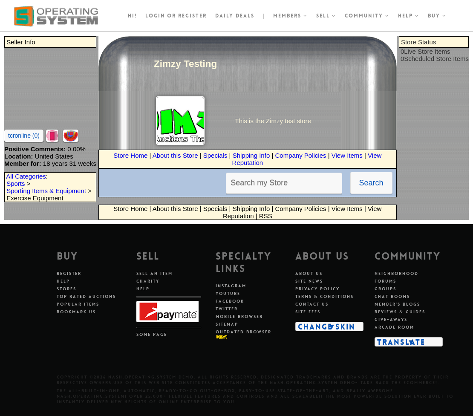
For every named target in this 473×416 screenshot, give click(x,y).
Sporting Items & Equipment (46, 190)
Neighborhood (396, 273)
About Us (309, 273)
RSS (265, 216)
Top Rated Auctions (86, 296)
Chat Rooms (392, 296)
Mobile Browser (239, 316)
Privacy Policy (317, 289)
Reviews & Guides (400, 312)
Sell (326, 15)
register (192, 15)
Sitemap (227, 324)
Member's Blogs (397, 304)
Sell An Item (154, 273)
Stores (66, 289)
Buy (437, 15)
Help (408, 15)
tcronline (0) (24, 135)
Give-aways (391, 319)
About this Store (175, 155)
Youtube (228, 293)
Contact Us (312, 304)
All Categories (26, 176)
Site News (309, 281)
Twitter (227, 309)
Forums (385, 281)
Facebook (230, 301)
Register (69, 273)
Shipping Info (251, 155)
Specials (215, 155)
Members (290, 15)
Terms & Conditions (324, 296)
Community (367, 15)
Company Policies (300, 155)
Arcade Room (394, 327)
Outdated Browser (243, 332)
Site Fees (307, 312)
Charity (147, 281)
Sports (15, 183)
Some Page (151, 334)
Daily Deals (234, 15)
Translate (401, 342)
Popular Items (78, 304)
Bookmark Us (76, 312)
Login (155, 15)
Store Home (130, 155)
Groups (385, 289)
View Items (347, 155)
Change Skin (326, 326)
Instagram (231, 286)
